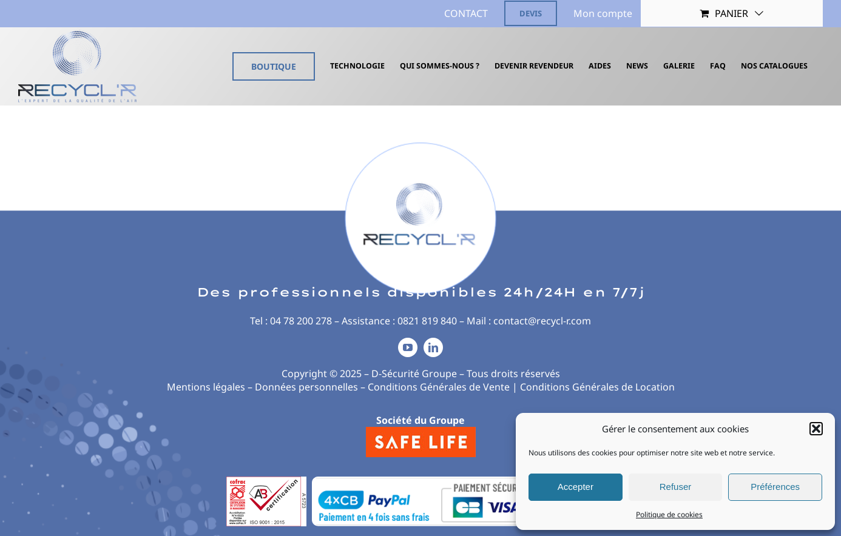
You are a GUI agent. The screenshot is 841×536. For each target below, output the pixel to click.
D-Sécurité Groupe (414, 373)
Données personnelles (306, 387)
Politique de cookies (669, 514)
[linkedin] (433, 347)
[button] (816, 429)
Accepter (575, 486)
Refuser (676, 486)
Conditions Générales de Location (597, 387)
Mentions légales (206, 387)
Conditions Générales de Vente (439, 387)
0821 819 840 (427, 320)
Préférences (775, 486)
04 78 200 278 (301, 320)
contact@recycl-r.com (542, 320)
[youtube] (407, 347)
